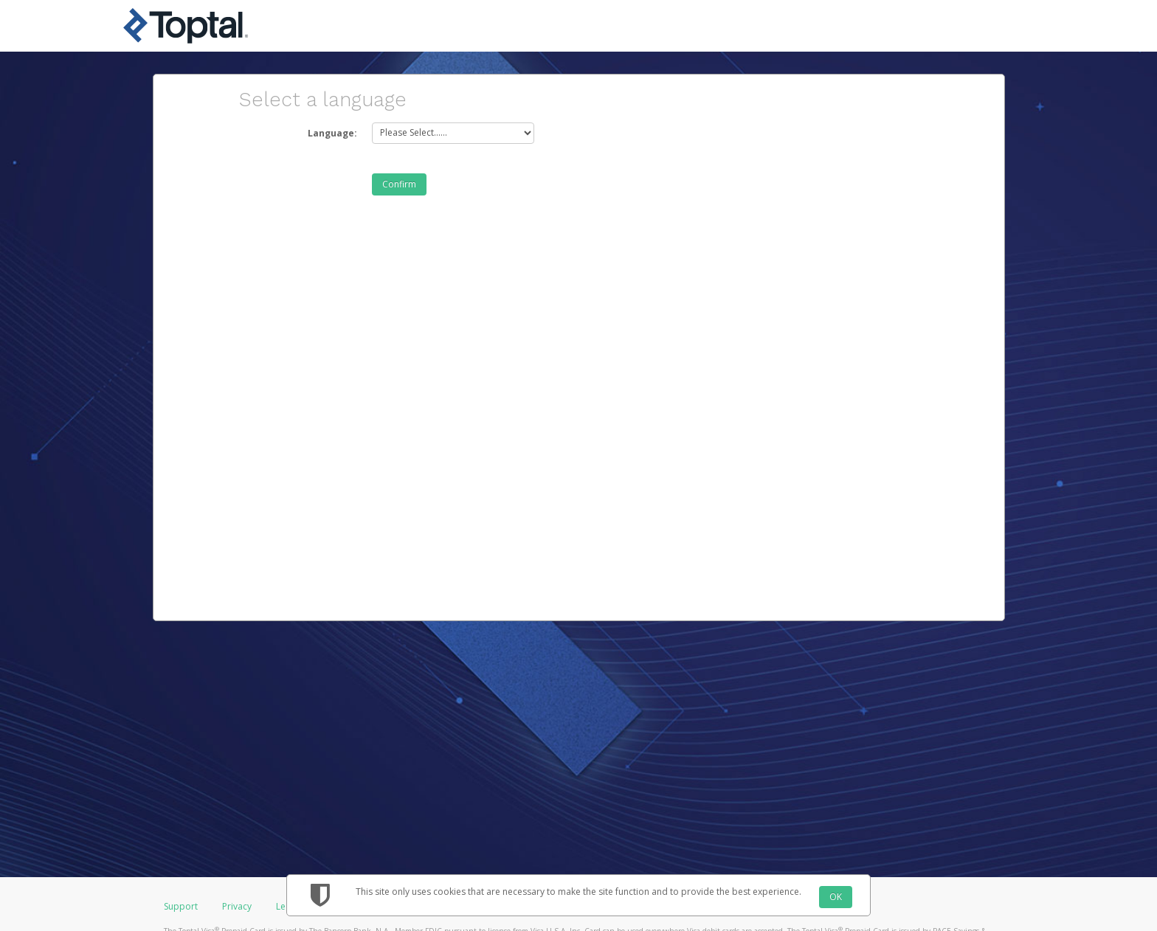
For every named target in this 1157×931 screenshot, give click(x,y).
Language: (332, 133)
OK (835, 896)
